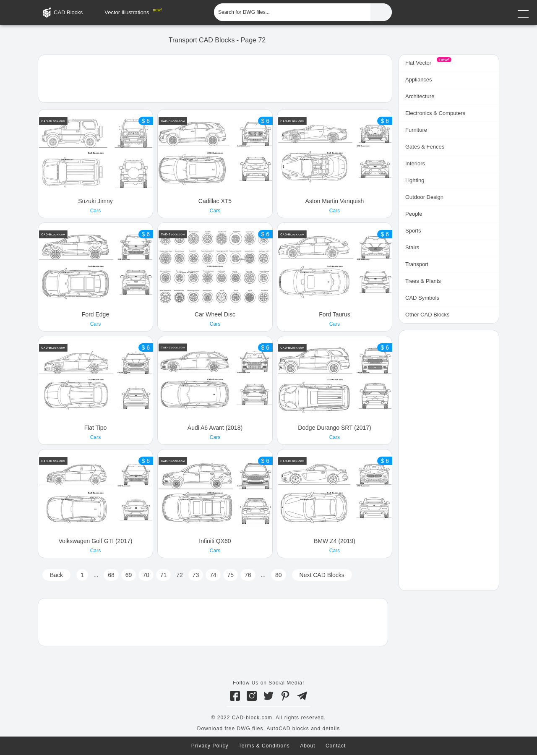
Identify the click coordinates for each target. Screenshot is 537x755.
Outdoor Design (424, 197)
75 (230, 575)
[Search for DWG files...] (292, 12)
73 (196, 575)
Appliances (418, 79)
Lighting (415, 180)
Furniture (416, 130)
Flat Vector (418, 63)
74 (213, 575)
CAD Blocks (68, 12)
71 (163, 575)
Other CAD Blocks (427, 314)
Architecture (419, 96)
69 (128, 575)
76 (248, 575)
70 (146, 575)
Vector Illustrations (126, 12)
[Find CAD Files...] (381, 12)
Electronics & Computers (435, 113)
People (413, 214)
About (307, 746)
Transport (416, 264)
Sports (413, 230)
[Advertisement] (215, 78)
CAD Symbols (422, 298)
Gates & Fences (424, 147)
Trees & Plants (423, 281)
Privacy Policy (210, 746)
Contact (336, 746)
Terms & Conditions (264, 746)
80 (278, 575)
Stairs (412, 247)
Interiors (415, 163)
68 (111, 575)
